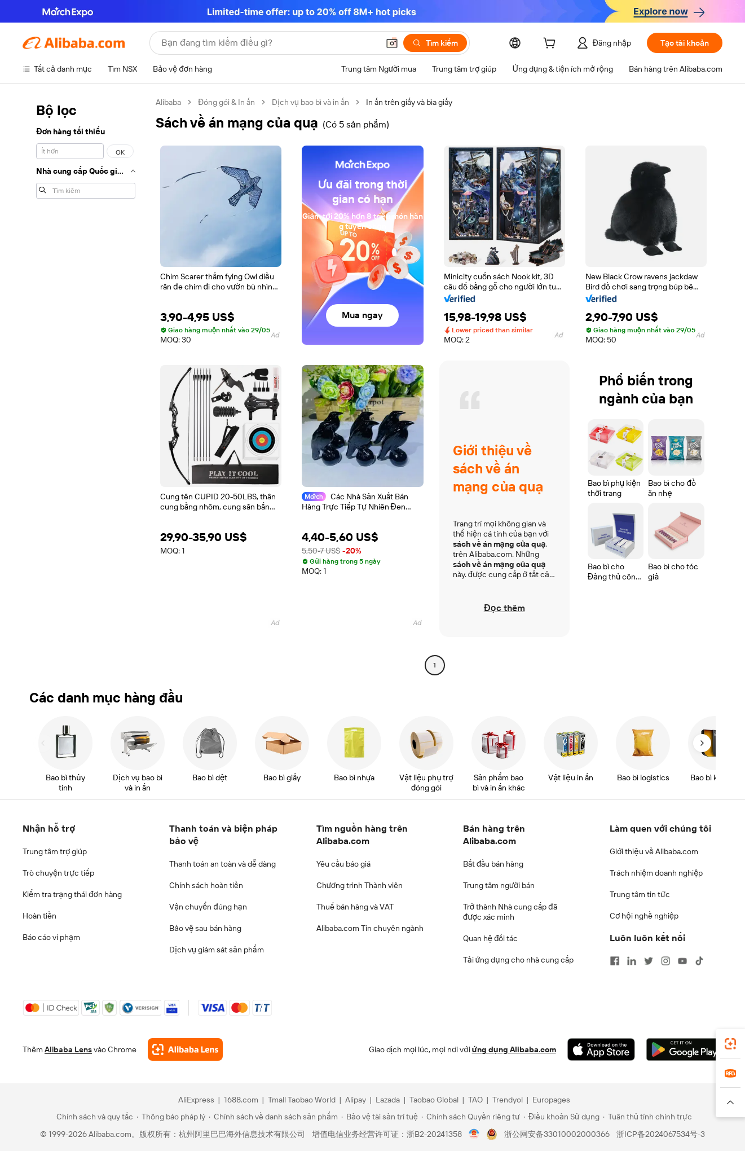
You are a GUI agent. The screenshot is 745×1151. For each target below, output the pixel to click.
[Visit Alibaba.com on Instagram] (665, 961)
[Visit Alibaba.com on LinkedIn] (632, 961)
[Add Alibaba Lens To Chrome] (185, 1049)
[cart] (551, 44)
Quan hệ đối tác (490, 938)
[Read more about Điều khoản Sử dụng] (561, 1117)
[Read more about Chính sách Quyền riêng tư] (470, 1117)
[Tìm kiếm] (435, 43)
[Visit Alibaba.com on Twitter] (648, 961)
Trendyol (507, 1099)
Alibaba (168, 102)
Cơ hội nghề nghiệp (644, 915)
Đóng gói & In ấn (226, 102)
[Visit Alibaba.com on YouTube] (682, 961)
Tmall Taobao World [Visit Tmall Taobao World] (302, 1099)
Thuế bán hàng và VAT (355, 906)
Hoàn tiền (39, 915)
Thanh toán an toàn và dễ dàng (222, 863)
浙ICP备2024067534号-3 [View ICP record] (660, 1134)
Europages (551, 1099)
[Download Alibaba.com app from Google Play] (684, 1049)
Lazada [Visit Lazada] (388, 1099)
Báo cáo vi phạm (51, 937)
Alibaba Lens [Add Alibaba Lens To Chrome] (68, 1049)
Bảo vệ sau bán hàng (205, 928)
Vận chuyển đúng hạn (207, 906)
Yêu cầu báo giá (343, 863)
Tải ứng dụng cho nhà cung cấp (518, 959)
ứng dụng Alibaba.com (514, 1049)
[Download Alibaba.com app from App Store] (601, 1049)
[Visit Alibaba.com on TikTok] (699, 961)
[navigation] (85, 385)
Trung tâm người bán (499, 885)
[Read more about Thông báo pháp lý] (170, 1117)
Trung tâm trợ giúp (55, 851)
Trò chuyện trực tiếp (58, 872)
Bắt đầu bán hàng (493, 863)
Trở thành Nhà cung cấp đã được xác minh (510, 911)
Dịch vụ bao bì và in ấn (310, 102)
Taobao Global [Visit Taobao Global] (434, 1099)
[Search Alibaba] (268, 43)
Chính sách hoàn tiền (206, 885)
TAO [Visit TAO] (475, 1099)
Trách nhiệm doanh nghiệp (656, 872)
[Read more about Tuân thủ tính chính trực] (647, 1117)
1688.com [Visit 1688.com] (241, 1099)
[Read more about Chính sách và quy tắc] (93, 1117)
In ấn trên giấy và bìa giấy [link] (409, 102)
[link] (730, 1043)
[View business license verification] (474, 1134)
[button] (392, 43)
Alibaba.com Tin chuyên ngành (370, 928)
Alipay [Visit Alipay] (355, 1099)
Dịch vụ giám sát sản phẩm (216, 949)
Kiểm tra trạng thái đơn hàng (72, 894)
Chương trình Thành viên (359, 885)
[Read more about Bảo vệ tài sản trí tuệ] (379, 1117)
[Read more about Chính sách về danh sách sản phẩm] (273, 1117)
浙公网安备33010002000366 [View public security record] (557, 1134)
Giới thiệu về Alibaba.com (654, 851)
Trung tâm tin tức (640, 894)
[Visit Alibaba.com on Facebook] (615, 961)
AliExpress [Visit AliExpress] (196, 1099)
